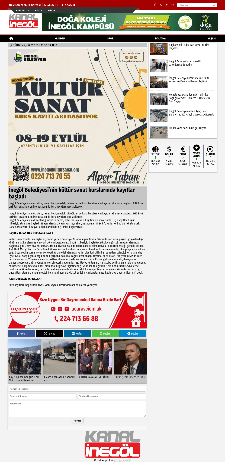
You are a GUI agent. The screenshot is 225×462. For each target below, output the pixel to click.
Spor (110, 38)
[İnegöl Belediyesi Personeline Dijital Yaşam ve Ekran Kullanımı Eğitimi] (183, 82)
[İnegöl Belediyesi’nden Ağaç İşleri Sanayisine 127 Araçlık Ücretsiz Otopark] (183, 115)
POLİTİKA (160, 38)
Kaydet (77, 420)
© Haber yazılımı (112, 460)
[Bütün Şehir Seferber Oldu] (130, 361)
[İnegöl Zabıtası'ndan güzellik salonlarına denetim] (183, 65)
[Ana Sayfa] (11, 38)
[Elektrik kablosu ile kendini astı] (59, 361)
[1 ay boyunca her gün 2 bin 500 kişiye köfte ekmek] (24, 361)
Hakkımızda (23, 10)
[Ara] (214, 5)
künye (51, 10)
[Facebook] (155, 5)
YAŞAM (212, 38)
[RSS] (173, 5)
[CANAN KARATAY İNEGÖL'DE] (95, 361)
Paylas (22, 333)
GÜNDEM (60, 38)
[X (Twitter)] (160, 5)
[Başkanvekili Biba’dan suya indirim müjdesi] (183, 49)
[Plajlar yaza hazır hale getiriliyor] (183, 132)
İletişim (37, 10)
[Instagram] (167, 5)
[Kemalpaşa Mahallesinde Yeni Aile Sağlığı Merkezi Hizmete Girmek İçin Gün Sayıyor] (183, 99)
